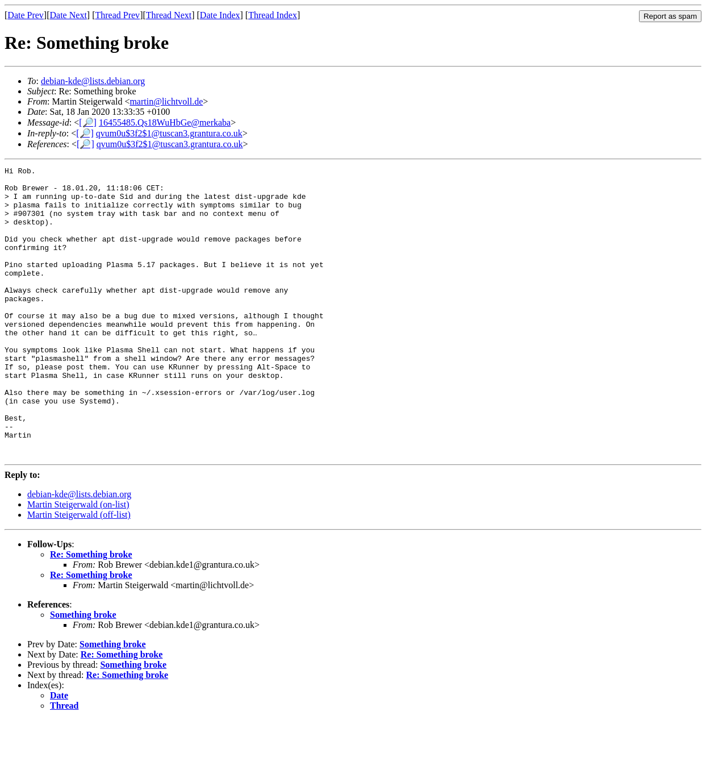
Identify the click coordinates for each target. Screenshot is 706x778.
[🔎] (88, 122)
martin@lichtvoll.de (166, 101)
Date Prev (25, 15)
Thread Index (272, 15)
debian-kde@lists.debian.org (93, 81)
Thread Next (168, 15)
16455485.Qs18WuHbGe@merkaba (165, 122)
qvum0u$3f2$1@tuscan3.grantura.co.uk (169, 133)
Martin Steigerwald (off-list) (79, 572)
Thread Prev (117, 15)
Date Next (68, 15)
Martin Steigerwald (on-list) (78, 562)
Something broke (83, 672)
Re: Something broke (91, 612)
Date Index (220, 15)
